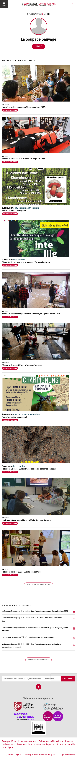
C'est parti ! (68, 678)
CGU (55, 754)
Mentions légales (14, 754)
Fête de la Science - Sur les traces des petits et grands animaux (29, 469)
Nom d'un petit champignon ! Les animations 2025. (24, 107)
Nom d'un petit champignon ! (14, 417)
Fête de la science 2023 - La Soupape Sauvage (22, 572)
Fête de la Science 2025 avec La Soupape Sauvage (23, 158)
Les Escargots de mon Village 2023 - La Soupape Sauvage (26, 520)
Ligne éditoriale (67, 754)
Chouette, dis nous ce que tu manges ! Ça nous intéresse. (26, 262)
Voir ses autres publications (38, 585)
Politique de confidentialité (37, 754)
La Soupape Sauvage (10, 611)
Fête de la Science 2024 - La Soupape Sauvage (22, 365)
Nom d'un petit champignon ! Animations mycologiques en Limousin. (31, 313)
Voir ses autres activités (38, 660)
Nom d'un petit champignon (14, 210)
